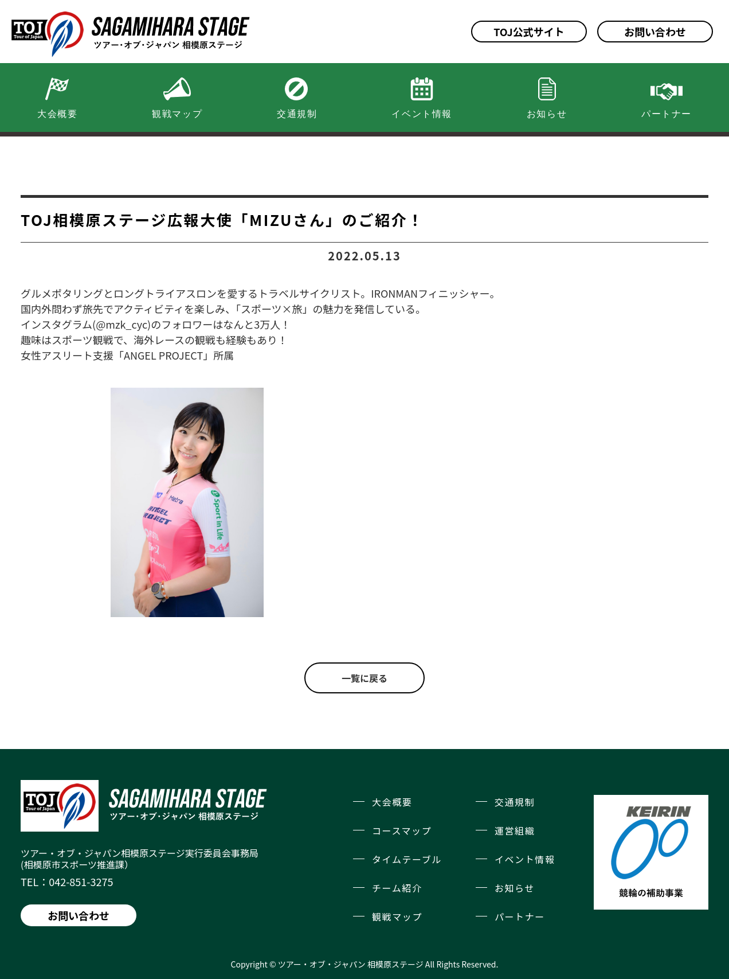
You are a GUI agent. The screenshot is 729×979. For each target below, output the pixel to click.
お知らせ (515, 888)
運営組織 (515, 830)
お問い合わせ (655, 31)
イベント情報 (525, 859)
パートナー (520, 916)
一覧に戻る (364, 678)
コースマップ (402, 830)
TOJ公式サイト (529, 31)
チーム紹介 (397, 888)
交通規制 (515, 802)
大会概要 (392, 802)
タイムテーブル (407, 859)
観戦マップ (397, 916)
